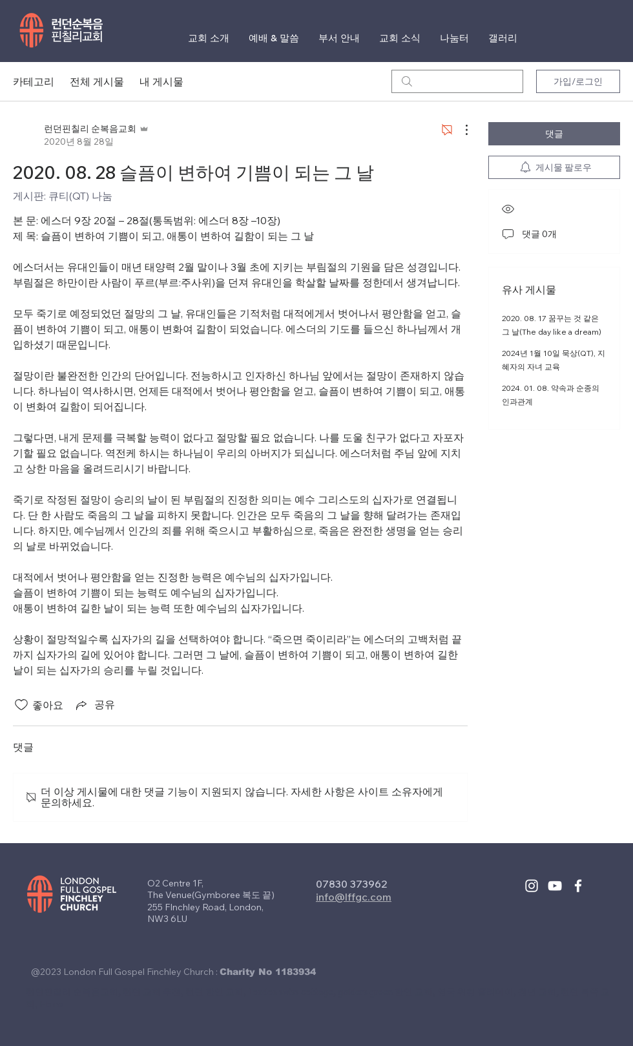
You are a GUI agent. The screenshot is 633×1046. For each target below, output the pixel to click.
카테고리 (33, 81)
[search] (457, 81)
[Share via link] (94, 705)
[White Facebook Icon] (578, 885)
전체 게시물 (97, 81)
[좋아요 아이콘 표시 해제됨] (21, 705)
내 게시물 (161, 81)
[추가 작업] (460, 130)
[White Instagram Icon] (531, 885)
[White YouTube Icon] (554, 885)
